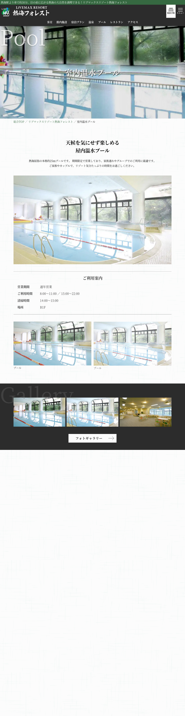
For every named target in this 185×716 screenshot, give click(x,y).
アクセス (133, 22)
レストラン (116, 22)
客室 (49, 22)
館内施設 (61, 22)
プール (102, 22)
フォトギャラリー (88, 438)
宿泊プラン (77, 22)
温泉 (91, 22)
